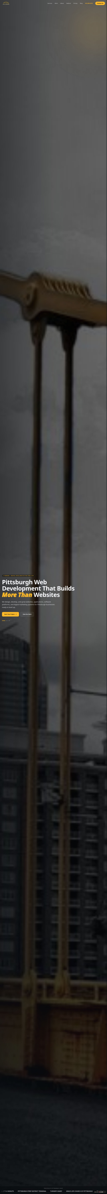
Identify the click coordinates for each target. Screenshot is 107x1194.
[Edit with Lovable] (99, 1192)
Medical (68, 3)
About (62, 3)
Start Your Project (10, 614)
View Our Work (27, 614)
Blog (81, 3)
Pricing (75, 3)
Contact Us (100, 3)
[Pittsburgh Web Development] (6, 3)
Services (49, 3)
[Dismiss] (105, 1192)
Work (56, 3)
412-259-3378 (89, 3)
